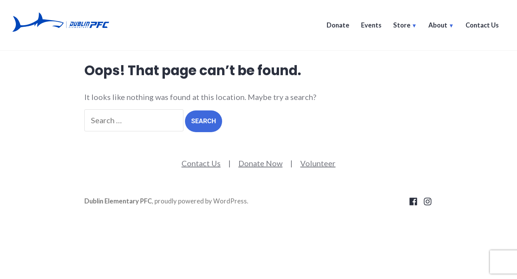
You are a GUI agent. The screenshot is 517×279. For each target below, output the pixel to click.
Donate (338, 25)
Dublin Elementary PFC (118, 201)
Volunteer (318, 163)
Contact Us (482, 25)
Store (402, 25)
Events (371, 25)
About (437, 25)
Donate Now (260, 163)
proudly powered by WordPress (200, 201)
